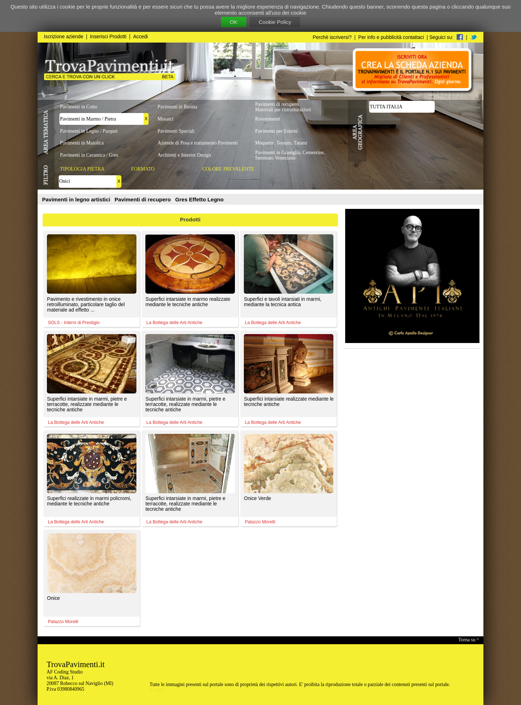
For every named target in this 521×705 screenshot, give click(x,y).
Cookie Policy (275, 22)
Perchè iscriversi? (332, 37)
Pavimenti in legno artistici (77, 199)
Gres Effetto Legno (199, 199)
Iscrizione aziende (63, 36)
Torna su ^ (468, 639)
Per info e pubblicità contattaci (391, 37)
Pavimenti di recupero (143, 199)
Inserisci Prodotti (108, 36)
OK (234, 22)
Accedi (140, 36)
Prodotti (190, 219)
